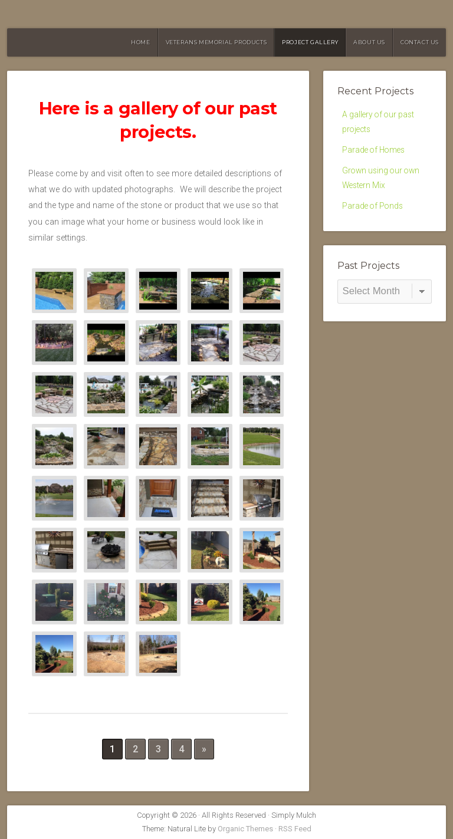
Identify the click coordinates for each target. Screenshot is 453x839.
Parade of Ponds (374, 214)
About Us (369, 42)
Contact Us (420, 42)
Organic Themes (245, 828)
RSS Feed (294, 828)
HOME (140, 42)
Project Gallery (310, 42)
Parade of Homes (375, 154)
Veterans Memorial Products (216, 42)
